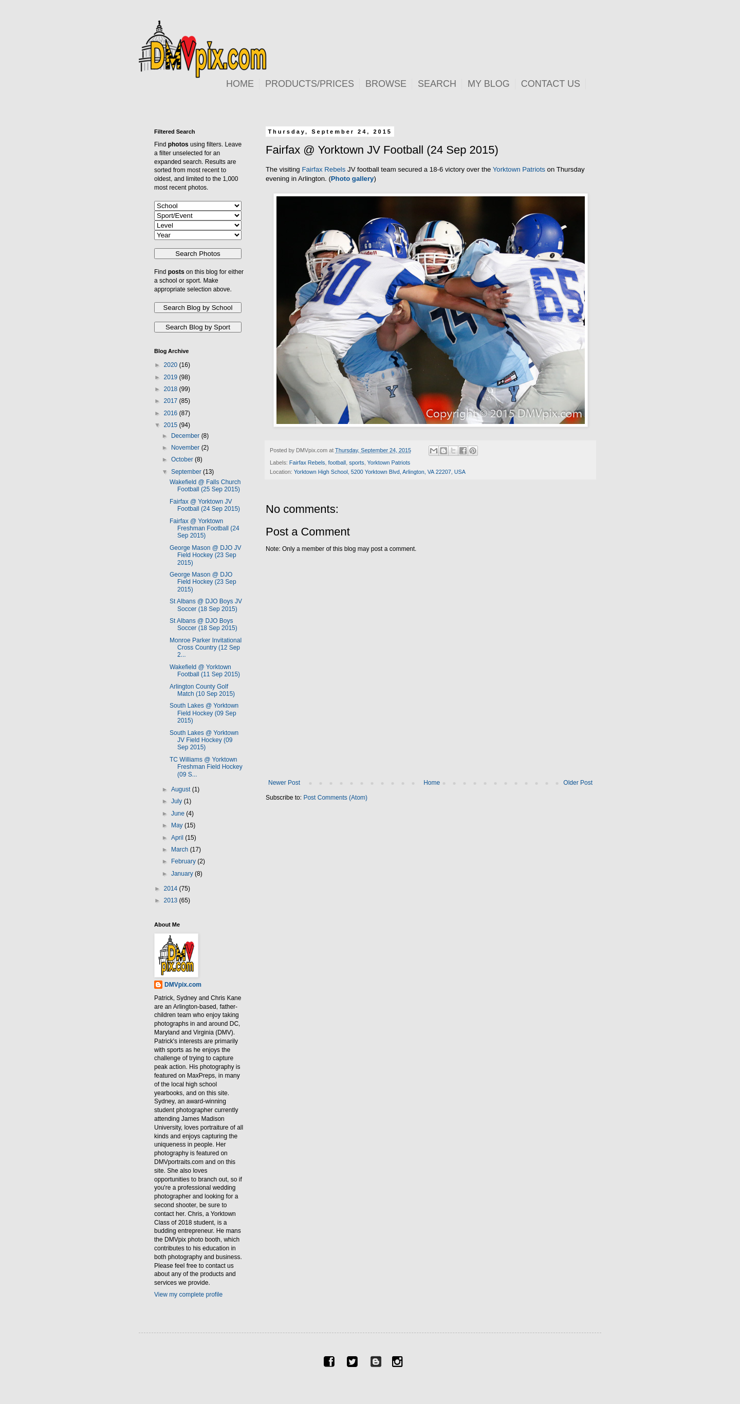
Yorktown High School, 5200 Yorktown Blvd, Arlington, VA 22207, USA (380, 472)
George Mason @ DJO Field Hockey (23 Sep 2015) (203, 582)
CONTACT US (550, 84)
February (184, 861)
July (177, 801)
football (337, 462)
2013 (171, 900)
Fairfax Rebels (323, 169)
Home (431, 782)
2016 (171, 413)
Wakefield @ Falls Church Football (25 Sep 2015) (205, 485)
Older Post (578, 782)
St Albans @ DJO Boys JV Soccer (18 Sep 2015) (206, 605)
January (183, 873)
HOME (240, 84)
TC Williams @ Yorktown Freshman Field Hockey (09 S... (206, 767)
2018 (171, 389)
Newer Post (284, 782)
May (177, 825)
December (186, 435)
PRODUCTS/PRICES (309, 84)
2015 (171, 425)
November (186, 447)
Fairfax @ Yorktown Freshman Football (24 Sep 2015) (204, 529)
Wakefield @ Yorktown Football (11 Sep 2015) (205, 670)
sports (356, 462)
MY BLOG (489, 84)
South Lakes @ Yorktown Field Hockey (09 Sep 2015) (204, 713)
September (187, 471)
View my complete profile (188, 1294)
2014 (171, 888)
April (178, 837)
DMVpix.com (182, 984)
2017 (171, 400)
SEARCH (437, 84)
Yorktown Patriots (519, 169)
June (178, 813)
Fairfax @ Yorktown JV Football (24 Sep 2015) (205, 505)
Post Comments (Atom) (335, 797)
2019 (171, 377)
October (183, 459)
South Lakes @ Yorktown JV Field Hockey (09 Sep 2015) (204, 740)
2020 (171, 364)
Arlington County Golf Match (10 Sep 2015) (202, 690)
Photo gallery (352, 178)
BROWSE (385, 84)
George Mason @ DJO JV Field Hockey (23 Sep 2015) (206, 555)
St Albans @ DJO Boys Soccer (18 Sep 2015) (203, 624)
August (181, 789)
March (180, 849)
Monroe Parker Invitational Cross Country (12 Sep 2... (206, 648)
